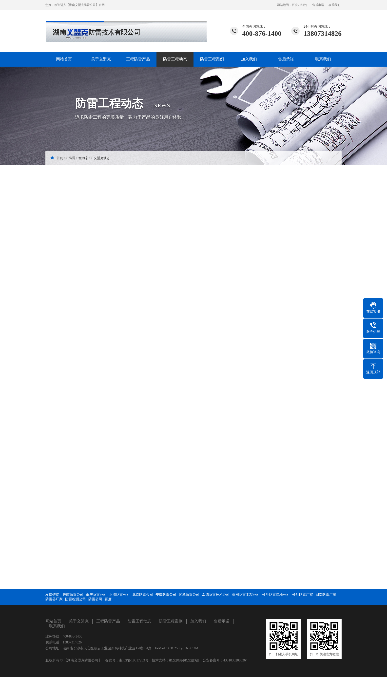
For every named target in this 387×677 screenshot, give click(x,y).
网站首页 (64, 59)
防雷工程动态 (175, 59)
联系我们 (334, 5)
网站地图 (283, 5)
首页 (60, 158)
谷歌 (303, 5)
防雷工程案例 (212, 59)
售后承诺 (318, 5)
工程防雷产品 (138, 59)
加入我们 (249, 59)
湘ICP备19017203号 (134, 660)
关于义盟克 (101, 59)
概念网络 (176, 660)
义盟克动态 (102, 158)
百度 (295, 5)
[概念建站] (191, 660)
